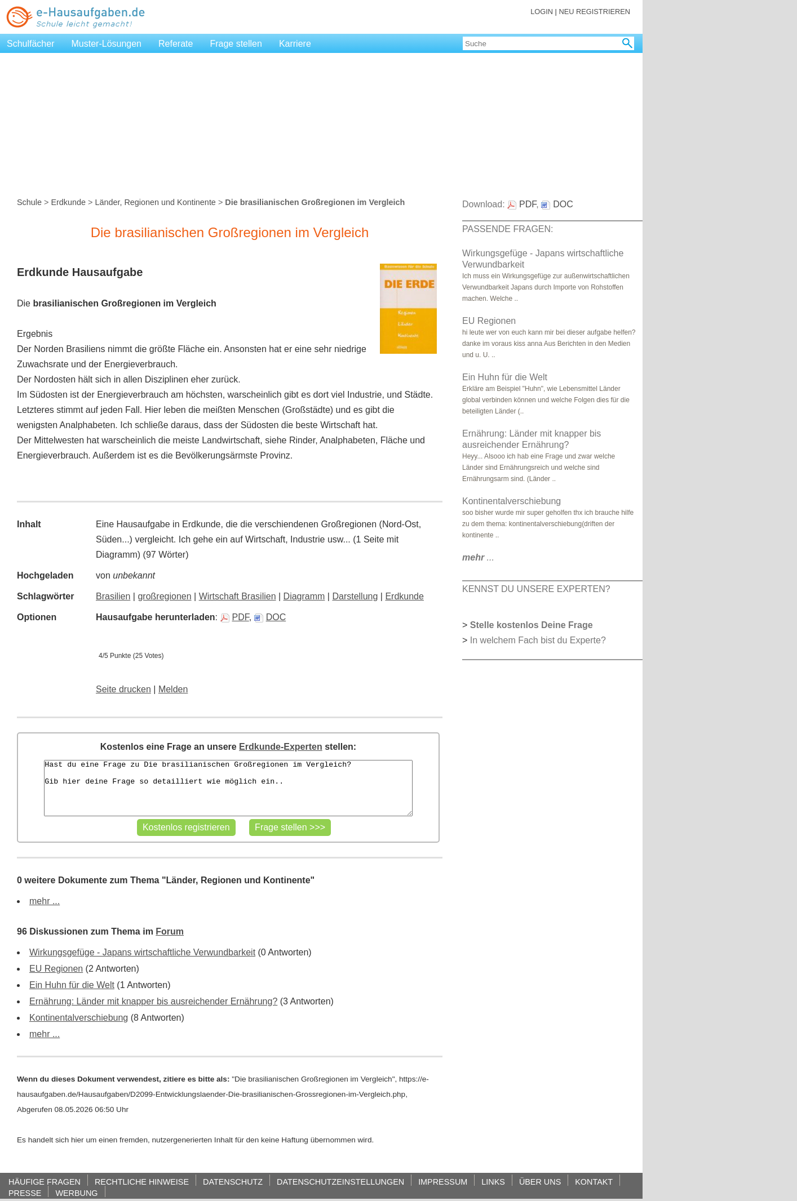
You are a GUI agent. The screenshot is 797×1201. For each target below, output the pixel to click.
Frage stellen (236, 43)
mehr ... (44, 901)
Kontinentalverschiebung (78, 1017)
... (478, 557)
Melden (173, 689)
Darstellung (355, 596)
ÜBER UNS (540, 1181)
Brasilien (113, 596)
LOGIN (541, 11)
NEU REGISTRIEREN (594, 11)
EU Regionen (56, 968)
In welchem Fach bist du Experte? (538, 640)
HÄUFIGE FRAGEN (44, 1181)
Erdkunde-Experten (280, 746)
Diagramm (304, 596)
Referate (175, 43)
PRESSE (24, 1193)
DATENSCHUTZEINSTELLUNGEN (340, 1181)
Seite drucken (123, 689)
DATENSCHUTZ (233, 1181)
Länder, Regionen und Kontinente (155, 202)
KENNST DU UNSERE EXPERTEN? (536, 589)
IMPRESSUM (442, 1181)
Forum (170, 931)
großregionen (164, 596)
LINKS (493, 1181)
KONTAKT (594, 1181)
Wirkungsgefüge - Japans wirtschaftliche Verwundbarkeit (142, 952)
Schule (29, 202)
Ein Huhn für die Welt (71, 985)
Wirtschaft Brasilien (237, 596)
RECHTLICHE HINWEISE (142, 1181)
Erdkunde (68, 202)
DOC (270, 617)
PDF (234, 617)
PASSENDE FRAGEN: (508, 229)
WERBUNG (76, 1193)
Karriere (295, 43)
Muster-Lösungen (107, 43)
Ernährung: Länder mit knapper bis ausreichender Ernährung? (153, 1001)
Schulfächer (31, 43)
